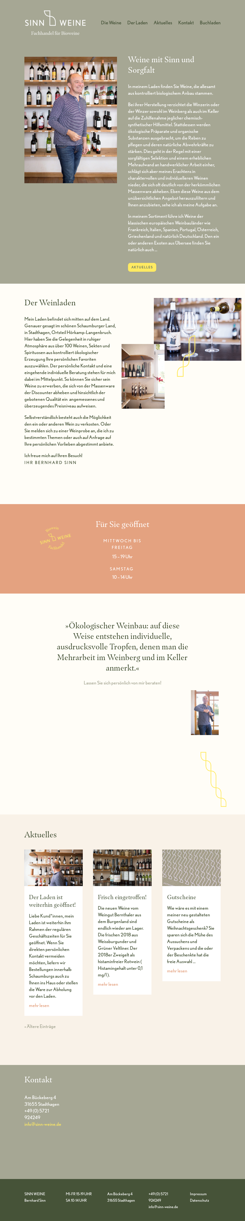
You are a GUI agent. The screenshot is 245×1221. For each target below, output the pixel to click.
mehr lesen (39, 1005)
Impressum (198, 1194)
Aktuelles (163, 23)
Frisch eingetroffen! (122, 897)
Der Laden (137, 23)
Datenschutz (199, 1200)
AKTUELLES (142, 267)
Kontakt (186, 23)
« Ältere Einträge (40, 1026)
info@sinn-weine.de (42, 1124)
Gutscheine (181, 897)
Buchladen (210, 23)
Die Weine (111, 23)
